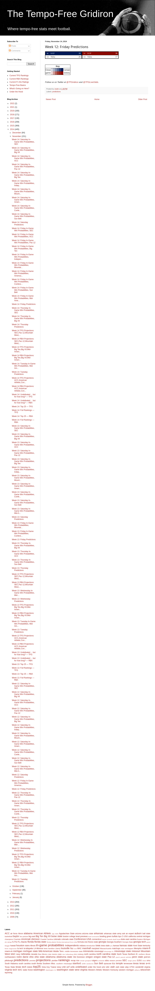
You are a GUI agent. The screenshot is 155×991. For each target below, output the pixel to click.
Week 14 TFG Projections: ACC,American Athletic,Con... (23, 380)
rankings (64, 960)
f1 (13, 942)
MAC (79, 948)
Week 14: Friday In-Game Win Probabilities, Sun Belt (23, 290)
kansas (116, 946)
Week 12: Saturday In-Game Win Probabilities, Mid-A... (23, 768)
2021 (12, 107)
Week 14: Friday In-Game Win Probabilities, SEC (23, 229)
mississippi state (122, 951)
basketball (8, 936)
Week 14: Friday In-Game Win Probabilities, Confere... (23, 281)
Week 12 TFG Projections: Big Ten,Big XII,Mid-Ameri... (23, 856)
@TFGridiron (72, 82)
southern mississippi (64, 963)
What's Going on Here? (19, 88)
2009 (12, 917)
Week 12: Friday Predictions (24, 789)
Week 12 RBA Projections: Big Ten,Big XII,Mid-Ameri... (23, 865)
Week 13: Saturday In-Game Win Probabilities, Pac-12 (23, 453)
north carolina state (106, 954)
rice (77, 960)
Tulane (53, 967)
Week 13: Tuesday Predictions (20, 631)
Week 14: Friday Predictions (24, 304)
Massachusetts (106, 948)
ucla (72, 967)
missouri (136, 951)
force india (73, 942)
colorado (57, 939)
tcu (113, 963)
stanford (77, 963)
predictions (56, 92)
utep (127, 967)
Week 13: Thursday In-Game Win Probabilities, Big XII (23, 545)
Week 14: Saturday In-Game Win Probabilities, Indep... (23, 183)
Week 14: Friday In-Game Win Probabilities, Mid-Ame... (23, 298)
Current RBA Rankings (19, 79)
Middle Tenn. (58, 951)
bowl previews (82, 936)
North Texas (122, 954)
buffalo (115, 936)
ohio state (39, 957)
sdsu (107, 960)
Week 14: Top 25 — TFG (22, 406)
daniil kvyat (116, 939)
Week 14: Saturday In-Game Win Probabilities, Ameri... (23, 199)
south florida (36, 963)
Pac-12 (111, 957)
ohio (31, 957)
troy (48, 967)
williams (137, 970)
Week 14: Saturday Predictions (20, 223)
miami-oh (8, 951)
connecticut (97, 939)
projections (43, 960)
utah (112, 967)
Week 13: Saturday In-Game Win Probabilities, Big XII (23, 436)
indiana (83, 946)
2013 (12, 902)
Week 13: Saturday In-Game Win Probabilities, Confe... (23, 494)
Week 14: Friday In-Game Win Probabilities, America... (23, 273)
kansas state (126, 945)
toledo (29, 967)
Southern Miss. (49, 963)
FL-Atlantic (22, 942)
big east (31, 936)
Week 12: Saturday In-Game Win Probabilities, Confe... (23, 752)
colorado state (67, 939)
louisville (65, 948)
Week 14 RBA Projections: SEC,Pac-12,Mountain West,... (23, 341)
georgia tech (139, 942)
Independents (72, 945)
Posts (12, 46)
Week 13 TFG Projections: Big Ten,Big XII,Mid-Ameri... (23, 607)
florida (31, 942)
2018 (12, 114)
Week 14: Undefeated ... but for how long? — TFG (23, 395)
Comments (14, 51)
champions (9, 939)
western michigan (126, 970)
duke (123, 939)
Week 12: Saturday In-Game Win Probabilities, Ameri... (23, 744)
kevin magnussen (11, 948)
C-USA (125, 936)
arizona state (87, 933)
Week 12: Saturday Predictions (20, 776)
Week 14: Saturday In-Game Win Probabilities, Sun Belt (23, 216)
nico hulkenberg (67, 954)
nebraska (25, 954)
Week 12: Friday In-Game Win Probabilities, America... (23, 783)
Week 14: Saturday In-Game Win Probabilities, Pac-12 (23, 166)
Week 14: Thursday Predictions (20, 325)
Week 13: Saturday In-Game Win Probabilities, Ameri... (23, 486)
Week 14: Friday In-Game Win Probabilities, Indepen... (23, 256)
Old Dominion (79, 957)
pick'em (147, 957)
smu (148, 960)
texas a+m (145, 963)
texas (136, 963)
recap (73, 960)
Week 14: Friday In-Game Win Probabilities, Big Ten (23, 248)
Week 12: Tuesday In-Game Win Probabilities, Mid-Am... (23, 873)
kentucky (146, 946)
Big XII (47, 936)
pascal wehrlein (126, 957)
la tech (20, 948)
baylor (16, 936)
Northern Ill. (133, 954)
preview (32, 960)
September (17, 890)
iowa (98, 945)
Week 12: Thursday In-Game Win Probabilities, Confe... (23, 811)
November (17, 136)
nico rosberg (79, 954)
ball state (146, 933)
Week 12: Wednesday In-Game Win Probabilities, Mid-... (23, 842)
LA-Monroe (38, 948)
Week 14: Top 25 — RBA (22, 416)
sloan (144, 960)
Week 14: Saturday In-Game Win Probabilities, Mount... (23, 191)
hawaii (13, 946)
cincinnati (26, 939)
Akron (20, 933)
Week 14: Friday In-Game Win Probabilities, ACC (23, 235)
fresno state (93, 942)
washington (39, 969)
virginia (147, 967)
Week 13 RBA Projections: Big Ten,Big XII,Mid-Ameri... (23, 615)
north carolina (90, 954)
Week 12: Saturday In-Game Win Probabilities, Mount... (23, 735)
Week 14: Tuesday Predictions (20, 373)
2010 (12, 913)
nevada (34, 954)
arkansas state (110, 933)
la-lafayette (28, 948)
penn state (137, 957)
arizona (78, 933)
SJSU (139, 960)
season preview (116, 960)
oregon (89, 957)
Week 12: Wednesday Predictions (21, 849)
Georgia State (127, 942)
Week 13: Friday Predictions (24, 539)
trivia (44, 967)
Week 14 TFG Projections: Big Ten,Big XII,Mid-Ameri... (23, 349)
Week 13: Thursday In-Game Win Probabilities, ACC (23, 553)
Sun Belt (98, 963)
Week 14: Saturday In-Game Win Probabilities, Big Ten (23, 175)
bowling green (106, 936)
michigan (17, 951)
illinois (33, 946)
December (17, 133)
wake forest (28, 970)
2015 (12, 126)
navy (18, 954)
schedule (101, 960)
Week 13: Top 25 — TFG (22, 664)
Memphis (138, 948)
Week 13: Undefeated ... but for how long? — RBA (23, 659)
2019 (12, 111)
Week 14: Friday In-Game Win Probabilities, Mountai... (23, 265)
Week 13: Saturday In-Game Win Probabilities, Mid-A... (23, 511)
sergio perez (132, 960)
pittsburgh (9, 960)
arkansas (98, 933)
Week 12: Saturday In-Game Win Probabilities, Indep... (23, 727)
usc (107, 967)
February (16, 893)
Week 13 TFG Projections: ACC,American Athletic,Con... (23, 638)
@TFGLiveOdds (90, 82)
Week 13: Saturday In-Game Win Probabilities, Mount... (23, 477)
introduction (90, 946)
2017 (12, 118)
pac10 (118, 957)
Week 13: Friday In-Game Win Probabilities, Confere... (23, 533)
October (16, 886)
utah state (120, 967)
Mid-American (45, 951)
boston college (69, 936)
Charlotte (17, 939)
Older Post (142, 99)
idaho (27, 946)
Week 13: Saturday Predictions (20, 518)
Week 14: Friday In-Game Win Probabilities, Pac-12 (23, 241)
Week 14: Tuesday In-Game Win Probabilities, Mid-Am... (23, 366)
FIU (15, 942)
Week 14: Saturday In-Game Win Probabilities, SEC (23, 141)
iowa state (105, 946)
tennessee (128, 963)
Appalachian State (67, 933)
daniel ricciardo (107, 939)
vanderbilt (139, 967)
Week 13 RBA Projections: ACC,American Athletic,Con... (23, 646)
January (16, 897)
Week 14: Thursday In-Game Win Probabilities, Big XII (23, 318)
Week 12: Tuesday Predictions (20, 880)
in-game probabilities (50, 945)
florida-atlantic (51, 942)
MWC (13, 954)
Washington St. (51, 970)
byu (119, 936)
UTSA (131, 967)
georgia (102, 942)
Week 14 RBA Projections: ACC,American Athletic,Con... (23, 388)
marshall (86, 948)
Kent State (137, 946)
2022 (12, 103)
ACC (7, 933)
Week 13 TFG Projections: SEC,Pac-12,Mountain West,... (23, 576)
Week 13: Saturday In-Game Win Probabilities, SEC (23, 428)
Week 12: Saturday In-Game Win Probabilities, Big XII (23, 694)
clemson (35, 939)
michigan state (30, 951)
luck (75, 948)
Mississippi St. (109, 951)
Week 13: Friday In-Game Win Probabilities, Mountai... (23, 525)
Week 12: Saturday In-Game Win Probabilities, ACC (23, 702)
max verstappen (127, 948)
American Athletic (42, 933)
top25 (37, 966)
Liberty (57, 948)
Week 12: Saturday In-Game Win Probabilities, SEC (23, 686)
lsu (71, 948)
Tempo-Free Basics (17, 85)
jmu (111, 946)
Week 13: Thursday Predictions (20, 569)
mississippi (98, 951)
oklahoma (50, 957)
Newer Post (51, 99)
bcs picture (24, 936)
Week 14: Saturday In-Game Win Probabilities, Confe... (23, 208)
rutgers (94, 960)
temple (119, 963)
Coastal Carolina (46, 939)
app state (55, 934)
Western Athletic (95, 970)
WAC (20, 970)
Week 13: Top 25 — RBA (22, 674)
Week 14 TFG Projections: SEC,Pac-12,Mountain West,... (23, 332)
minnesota (88, 951)
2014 (12, 129)
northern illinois (144, 954)
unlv (103, 967)
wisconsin (145, 969)
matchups (116, 948)
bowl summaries (93, 936)
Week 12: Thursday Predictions (20, 818)
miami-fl (146, 948)
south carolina (25, 963)
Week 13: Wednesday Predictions (21, 600)
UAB (64, 967)
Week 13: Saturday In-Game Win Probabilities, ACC (23, 444)
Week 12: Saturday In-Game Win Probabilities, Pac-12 (23, 710)
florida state (40, 942)
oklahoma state (64, 957)
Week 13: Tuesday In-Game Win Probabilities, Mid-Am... (23, 623)
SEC (124, 960)
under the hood (94, 967)
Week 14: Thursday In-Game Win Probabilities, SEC (23, 310)
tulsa (59, 967)
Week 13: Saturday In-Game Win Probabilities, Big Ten (23, 461)
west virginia (81, 969)
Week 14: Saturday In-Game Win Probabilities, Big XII (23, 150)
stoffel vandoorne (87, 963)
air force (13, 933)
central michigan (143, 936)
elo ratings (8, 942)
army (119, 933)
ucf (67, 967)
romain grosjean (85, 960)
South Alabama (11, 963)
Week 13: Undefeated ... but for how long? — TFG (23, 653)
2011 (12, 909)
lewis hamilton (49, 948)
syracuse (107, 963)
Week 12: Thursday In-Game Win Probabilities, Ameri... (23, 803)
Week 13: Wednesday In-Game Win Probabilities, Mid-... (23, 593)
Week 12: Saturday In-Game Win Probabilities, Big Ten (23, 719)
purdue (55, 960)
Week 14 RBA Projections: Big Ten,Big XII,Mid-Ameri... (23, 357)
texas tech (21, 967)
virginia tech (11, 969)
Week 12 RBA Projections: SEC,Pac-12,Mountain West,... (23, 834)
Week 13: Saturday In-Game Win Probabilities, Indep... (23, 469)
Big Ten (39, 936)
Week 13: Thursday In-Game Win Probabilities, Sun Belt (23, 562)
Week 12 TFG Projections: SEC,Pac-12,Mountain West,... (23, 825)
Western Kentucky (110, 970)
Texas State (10, 967)
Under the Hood (16, 92)
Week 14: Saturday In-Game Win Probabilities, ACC (23, 158)
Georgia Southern (114, 942)
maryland (95, 948)
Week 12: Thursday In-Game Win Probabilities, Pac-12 (23, 795)
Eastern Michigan (143, 939)
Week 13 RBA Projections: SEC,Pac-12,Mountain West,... (23, 584)
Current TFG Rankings (19, 75)
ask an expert (128, 933)
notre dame (22, 957)
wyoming (8, 972)
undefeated (81, 967)
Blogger (89, 985)
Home (96, 99)
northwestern (10, 957)
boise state (56, 936)
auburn (138, 933)
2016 (12, 122)
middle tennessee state (73, 951)
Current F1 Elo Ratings (19, 82)
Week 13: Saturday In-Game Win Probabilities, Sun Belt (23, 502)
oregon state (100, 957)
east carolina (131, 939)
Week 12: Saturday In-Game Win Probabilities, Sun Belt (23, 760)
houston (20, 945)
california (132, 936)
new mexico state (55, 954)
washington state (65, 969)
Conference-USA (82, 939)
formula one (82, 942)
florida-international (63, 942)
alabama (28, 933)
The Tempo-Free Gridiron (60, 13)
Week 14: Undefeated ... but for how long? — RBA (23, 401)
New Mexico (42, 954)
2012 (12, 906)
